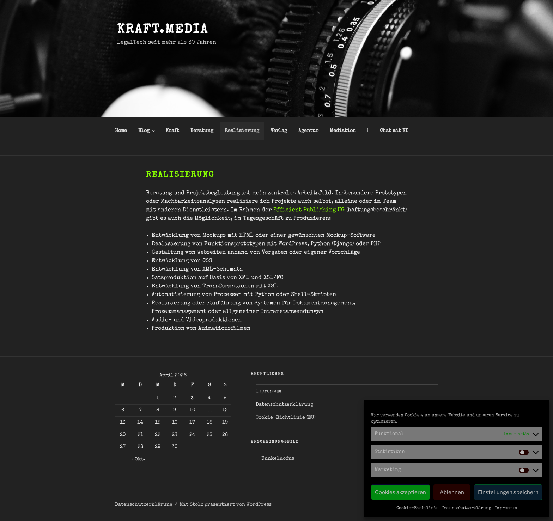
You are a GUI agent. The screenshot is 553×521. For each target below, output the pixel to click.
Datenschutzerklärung (466, 508)
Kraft (172, 130)
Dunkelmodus (277, 458)
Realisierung (242, 130)
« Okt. (138, 459)
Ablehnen (452, 492)
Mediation (343, 130)
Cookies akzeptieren (400, 492)
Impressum (506, 508)
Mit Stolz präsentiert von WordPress (226, 504)
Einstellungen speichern (508, 492)
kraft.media (162, 30)
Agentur (308, 130)
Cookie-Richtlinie (417, 508)
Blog (147, 130)
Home (121, 130)
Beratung (201, 130)
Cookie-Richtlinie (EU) (286, 417)
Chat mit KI (394, 130)
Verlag (279, 130)
